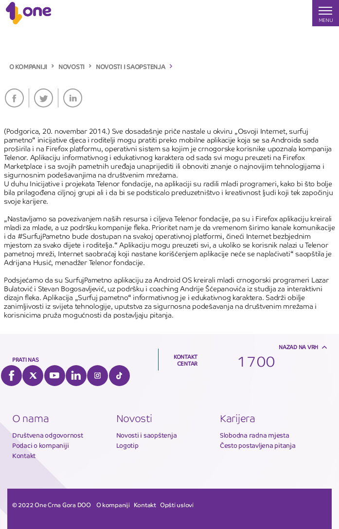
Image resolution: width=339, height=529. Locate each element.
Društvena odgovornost (47, 435)
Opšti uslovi (177, 505)
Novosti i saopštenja (146, 435)
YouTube (54, 375)
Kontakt (24, 456)
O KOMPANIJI (28, 67)
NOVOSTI (71, 67)
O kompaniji (113, 505)
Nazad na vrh (298, 347)
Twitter (43, 97)
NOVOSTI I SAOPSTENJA (130, 67)
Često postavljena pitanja (258, 445)
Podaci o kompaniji (40, 445)
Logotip (127, 445)
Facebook (14, 97)
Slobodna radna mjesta (254, 435)
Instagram (97, 375)
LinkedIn (72, 97)
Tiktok (119, 375)
